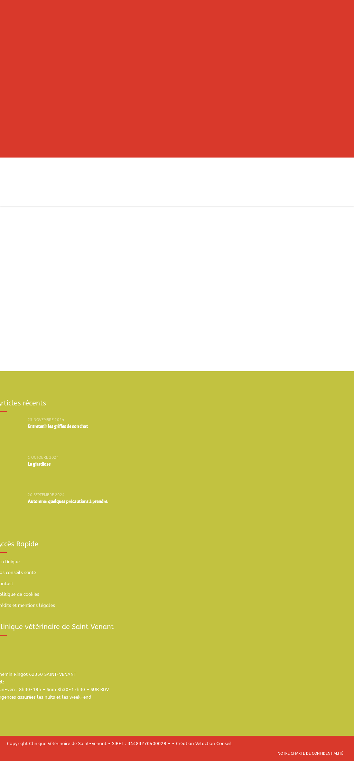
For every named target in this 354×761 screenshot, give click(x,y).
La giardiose (39, 464)
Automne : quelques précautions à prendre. (68, 501)
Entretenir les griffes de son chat (58, 426)
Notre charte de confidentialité (310, 753)
